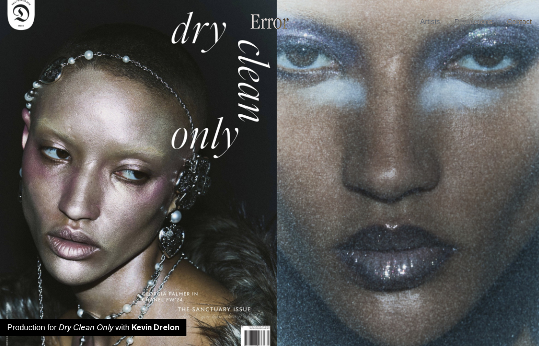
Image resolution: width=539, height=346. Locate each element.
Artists (430, 21)
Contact (519, 21)
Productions (473, 21)
